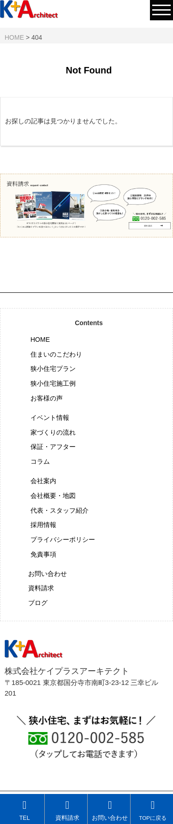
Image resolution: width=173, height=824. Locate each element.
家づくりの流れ (53, 432)
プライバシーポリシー (62, 539)
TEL (24, 810)
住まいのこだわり (56, 354)
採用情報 (43, 524)
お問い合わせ (47, 573)
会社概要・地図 (53, 495)
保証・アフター (53, 446)
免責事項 (43, 554)
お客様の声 (46, 398)
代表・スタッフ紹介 (59, 510)
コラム (40, 461)
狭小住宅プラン (53, 368)
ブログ (38, 602)
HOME (40, 339)
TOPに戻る (153, 810)
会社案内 (43, 481)
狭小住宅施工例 (53, 383)
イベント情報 (49, 417)
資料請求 (41, 588)
